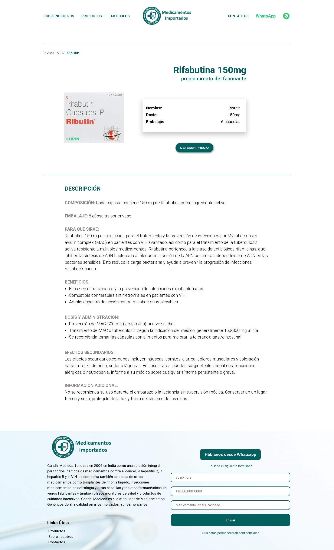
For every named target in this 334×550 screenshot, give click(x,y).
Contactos (238, 16)
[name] (230, 477)
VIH (60, 53)
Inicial (48, 53)
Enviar (230, 520)
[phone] (230, 491)
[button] (194, 147)
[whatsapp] (286, 16)
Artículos (120, 16)
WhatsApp (266, 16)
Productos (91, 16)
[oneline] (230, 505)
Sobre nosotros (58, 16)
